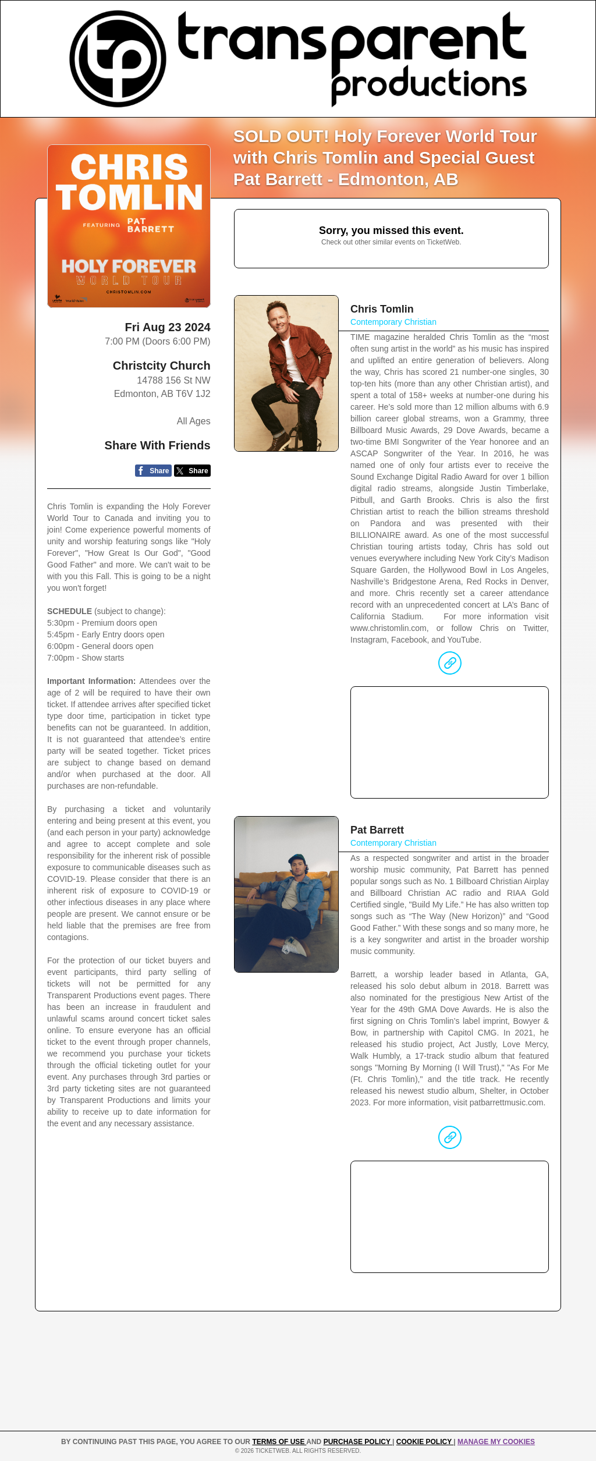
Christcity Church (162, 365)
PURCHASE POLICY (358, 1442)
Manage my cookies (496, 1442)
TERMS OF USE (279, 1442)
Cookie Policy (424, 1442)
